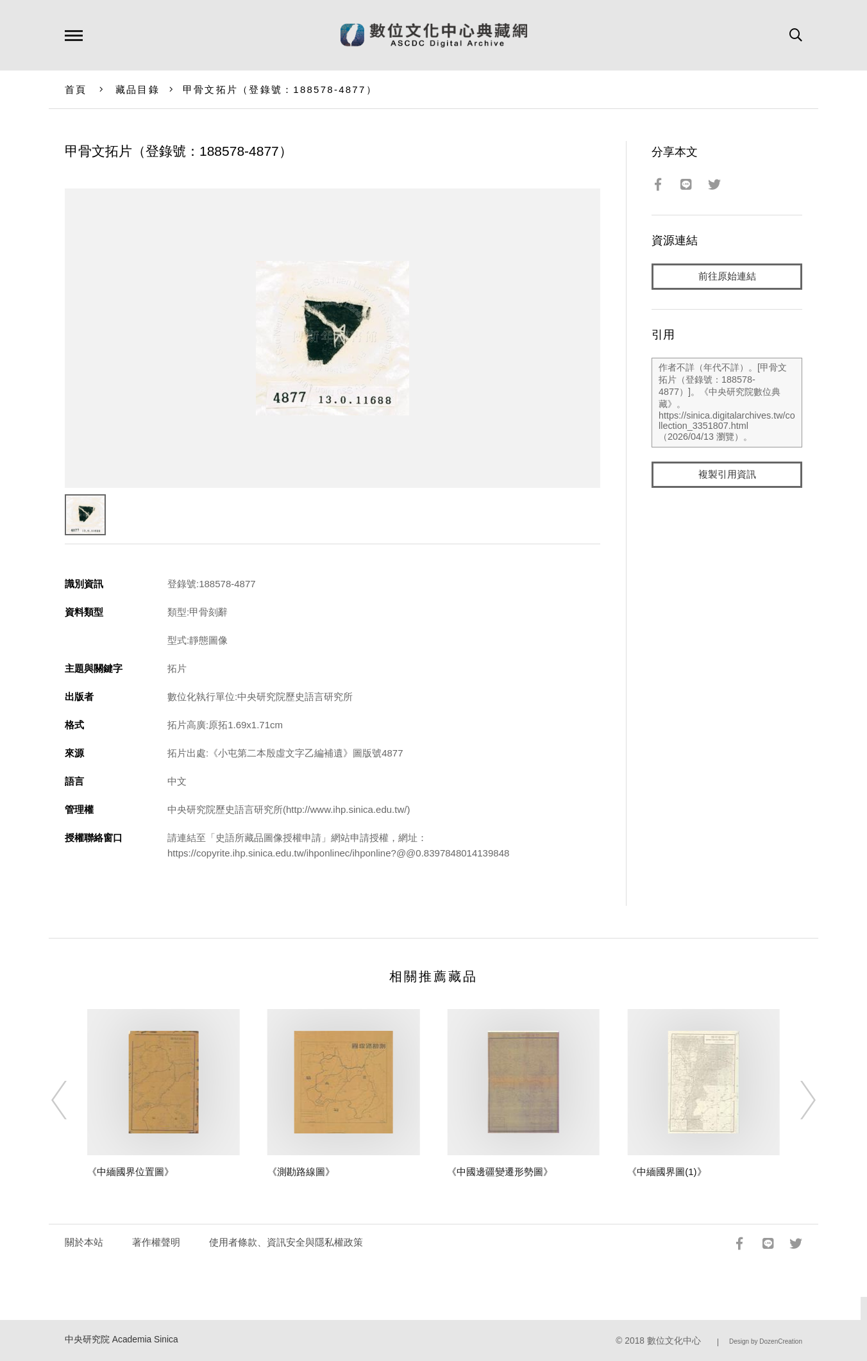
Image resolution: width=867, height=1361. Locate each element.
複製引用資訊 (727, 475)
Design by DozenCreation (765, 1341)
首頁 (76, 89)
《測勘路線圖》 (301, 1171)
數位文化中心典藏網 (434, 35)
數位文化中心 (674, 1341)
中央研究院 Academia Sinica (121, 1339)
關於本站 (84, 1242)
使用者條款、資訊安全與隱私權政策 (286, 1242)
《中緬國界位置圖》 (130, 1171)
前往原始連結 (727, 276)
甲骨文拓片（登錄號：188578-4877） (280, 89)
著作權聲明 (156, 1242)
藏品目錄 (137, 89)
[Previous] (70, 1100)
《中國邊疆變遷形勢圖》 (500, 1171)
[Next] (796, 1100)
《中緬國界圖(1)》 (666, 1171)
